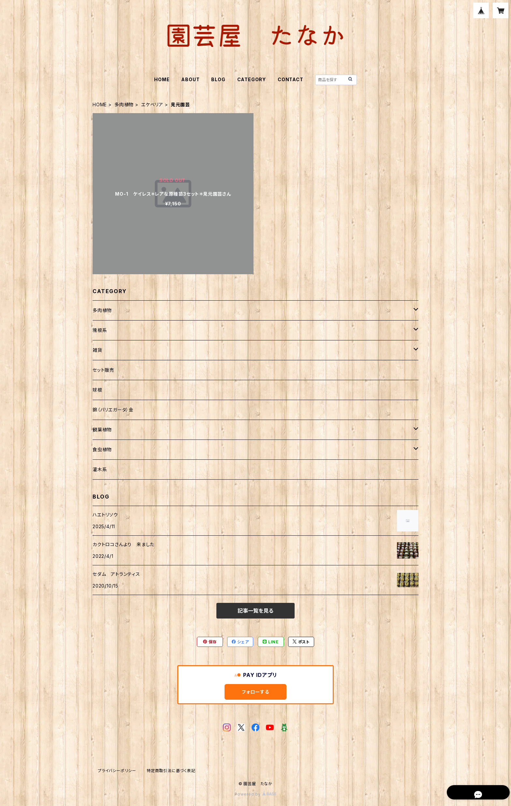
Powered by (255, 794)
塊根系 (100, 330)
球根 (97, 390)
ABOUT (190, 79)
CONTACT (290, 79)
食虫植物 (102, 449)
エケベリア (152, 104)
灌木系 (100, 469)
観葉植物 (102, 429)
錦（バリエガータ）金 (113, 409)
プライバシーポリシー (117, 770)
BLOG (218, 79)
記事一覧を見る (255, 610)
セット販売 (103, 370)
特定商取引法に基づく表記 (171, 770)
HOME (161, 79)
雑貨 (97, 350)
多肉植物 (124, 104)
